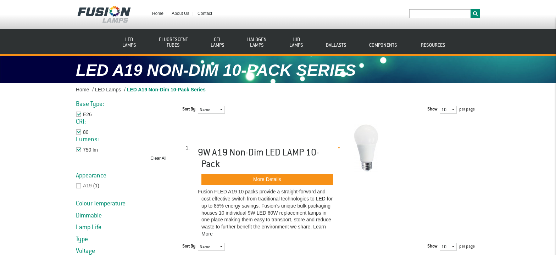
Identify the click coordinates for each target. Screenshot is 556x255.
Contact (205, 13)
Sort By (188, 109)
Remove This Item (103, 114)
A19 (87, 185)
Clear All (158, 158)
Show (432, 109)
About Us (180, 13)
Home (157, 13)
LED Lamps (108, 89)
